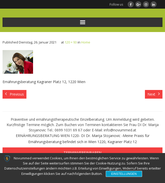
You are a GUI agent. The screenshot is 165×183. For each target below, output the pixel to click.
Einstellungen (124, 174)
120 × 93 (71, 42)
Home (85, 42)
